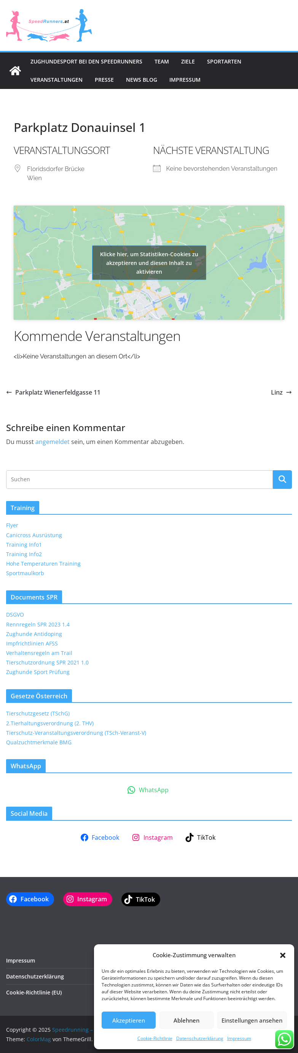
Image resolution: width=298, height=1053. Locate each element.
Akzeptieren (128, 1020)
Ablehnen (186, 1020)
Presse (104, 79)
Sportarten (224, 61)
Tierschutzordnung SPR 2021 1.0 (47, 662)
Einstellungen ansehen (252, 1020)
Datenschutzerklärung (199, 1038)
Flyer (12, 525)
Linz (281, 392)
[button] (283, 955)
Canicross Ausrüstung (34, 535)
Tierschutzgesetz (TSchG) (38, 713)
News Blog (141, 79)
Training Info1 (24, 544)
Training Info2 (24, 554)
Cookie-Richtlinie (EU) (34, 992)
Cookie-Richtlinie (154, 1038)
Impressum (239, 1038)
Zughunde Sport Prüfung (38, 672)
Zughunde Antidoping (34, 634)
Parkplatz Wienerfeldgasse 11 (53, 392)
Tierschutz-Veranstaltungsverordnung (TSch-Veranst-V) (76, 732)
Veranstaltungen (56, 79)
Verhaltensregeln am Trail (39, 653)
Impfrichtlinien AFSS (32, 643)
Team (162, 61)
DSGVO (15, 614)
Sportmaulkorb (25, 573)
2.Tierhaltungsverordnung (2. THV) (50, 723)
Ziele (188, 61)
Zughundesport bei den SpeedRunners (86, 61)
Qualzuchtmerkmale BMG (39, 742)
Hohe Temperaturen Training (43, 563)
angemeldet (52, 442)
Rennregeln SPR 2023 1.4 (38, 624)
